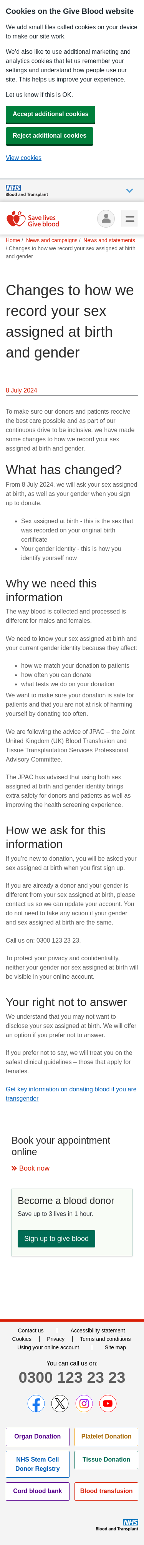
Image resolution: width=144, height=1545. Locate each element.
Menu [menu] (129, 218)
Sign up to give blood (56, 1238)
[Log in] (106, 219)
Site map (115, 1347)
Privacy (56, 1339)
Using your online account (48, 1347)
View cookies (23, 158)
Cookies (22, 1339)
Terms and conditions (105, 1339)
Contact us (31, 1330)
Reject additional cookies (49, 135)
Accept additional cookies (50, 114)
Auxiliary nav (129, 191)
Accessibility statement (98, 1330)
